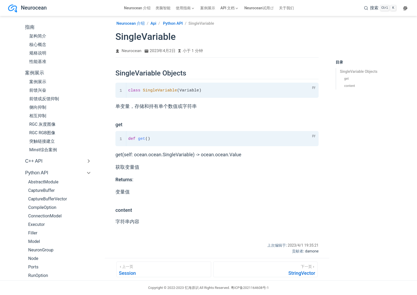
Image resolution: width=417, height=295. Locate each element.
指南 (30, 27)
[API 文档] (229, 8)
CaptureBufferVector (47, 198)
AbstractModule (43, 181)
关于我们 (286, 8)
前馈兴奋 (37, 90)
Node (33, 258)
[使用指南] (185, 8)
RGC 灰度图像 (42, 124)
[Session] (163, 269)
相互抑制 (37, 115)
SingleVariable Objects (358, 71)
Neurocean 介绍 (137, 8)
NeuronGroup (40, 249)
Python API (36, 172)
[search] (380, 8)
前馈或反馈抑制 (44, 98)
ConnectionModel (45, 215)
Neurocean (131, 50)
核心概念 (37, 44)
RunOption (38, 275)
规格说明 (37, 53)
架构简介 (37, 36)
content (349, 86)
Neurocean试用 (259, 8)
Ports (33, 266)
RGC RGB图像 (42, 132)
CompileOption (42, 207)
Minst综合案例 (43, 149)
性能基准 (37, 61)
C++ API (34, 161)
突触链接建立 (42, 141)
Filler (32, 232)
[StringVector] (265, 269)
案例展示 (207, 8)
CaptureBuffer (41, 190)
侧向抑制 (37, 107)
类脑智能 (163, 8)
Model (34, 241)
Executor (36, 224)
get (346, 79)
